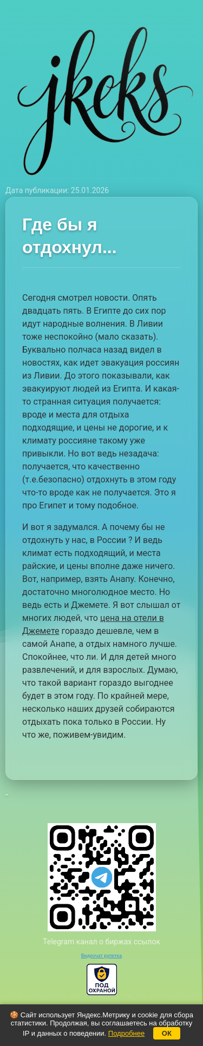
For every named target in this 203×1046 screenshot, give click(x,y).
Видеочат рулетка (101, 955)
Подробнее (126, 1033)
